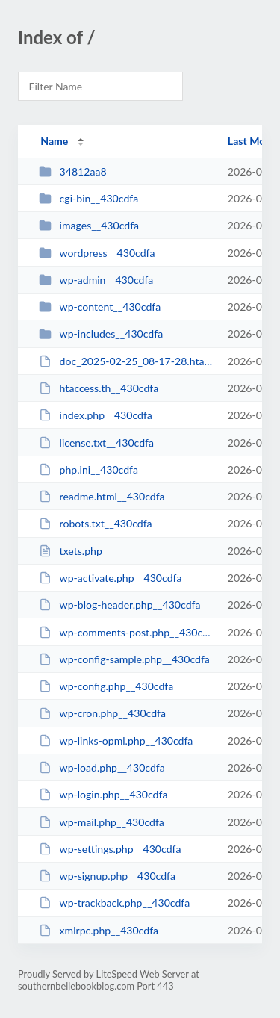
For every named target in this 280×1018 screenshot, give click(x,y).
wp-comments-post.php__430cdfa (126, 632)
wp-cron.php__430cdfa (102, 713)
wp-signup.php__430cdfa (107, 875)
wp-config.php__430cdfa (106, 686)
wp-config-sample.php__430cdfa (124, 659)
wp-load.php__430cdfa (102, 767)
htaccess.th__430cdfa (98, 388)
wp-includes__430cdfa (101, 333)
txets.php (70, 550)
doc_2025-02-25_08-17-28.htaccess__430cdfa (126, 361)
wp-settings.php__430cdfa (110, 848)
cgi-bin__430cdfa (88, 198)
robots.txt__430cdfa (95, 523)
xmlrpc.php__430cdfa (98, 930)
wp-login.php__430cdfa (103, 794)
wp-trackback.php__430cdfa (114, 902)
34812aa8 (72, 171)
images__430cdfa (89, 225)
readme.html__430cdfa (101, 496)
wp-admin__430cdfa (96, 279)
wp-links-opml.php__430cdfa (116, 740)
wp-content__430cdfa (100, 306)
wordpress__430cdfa (97, 252)
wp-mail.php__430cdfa (101, 822)
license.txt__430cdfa (96, 442)
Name (54, 140)
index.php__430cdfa (95, 415)
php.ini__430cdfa (88, 469)
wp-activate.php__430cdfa (110, 577)
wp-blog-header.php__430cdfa (119, 604)
